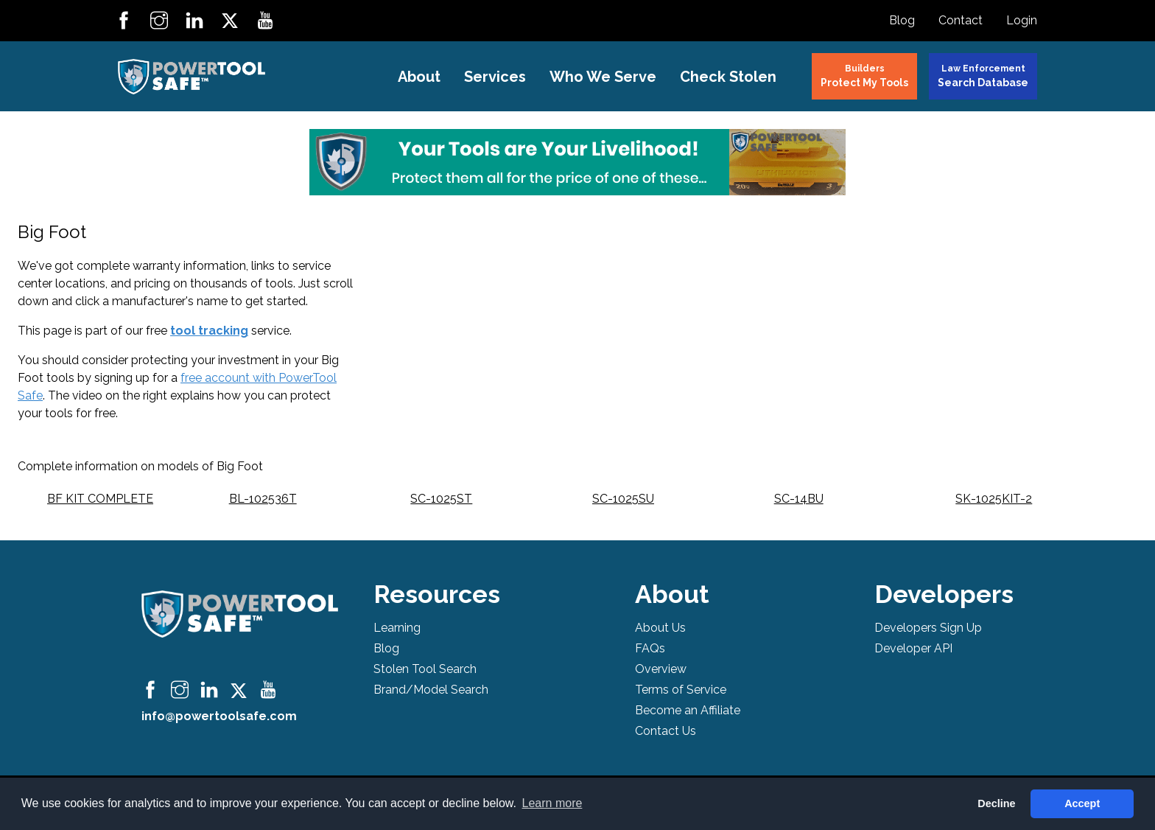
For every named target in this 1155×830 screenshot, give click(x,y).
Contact (960, 20)
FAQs (650, 648)
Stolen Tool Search (425, 669)
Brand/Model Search (430, 690)
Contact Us (665, 731)
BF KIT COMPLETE (100, 499)
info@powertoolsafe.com (219, 716)
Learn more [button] (552, 803)
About (419, 77)
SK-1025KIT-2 (993, 499)
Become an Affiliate (687, 710)
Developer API (913, 648)
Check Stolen (728, 77)
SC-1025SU (623, 499)
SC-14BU (799, 499)
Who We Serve (603, 77)
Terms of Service (680, 690)
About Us (660, 628)
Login (1021, 20)
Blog (902, 20)
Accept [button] (1082, 803)
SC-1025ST (441, 499)
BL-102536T (263, 499)
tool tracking (209, 331)
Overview (661, 669)
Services (495, 77)
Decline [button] (996, 803)
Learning (397, 628)
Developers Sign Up (928, 628)
